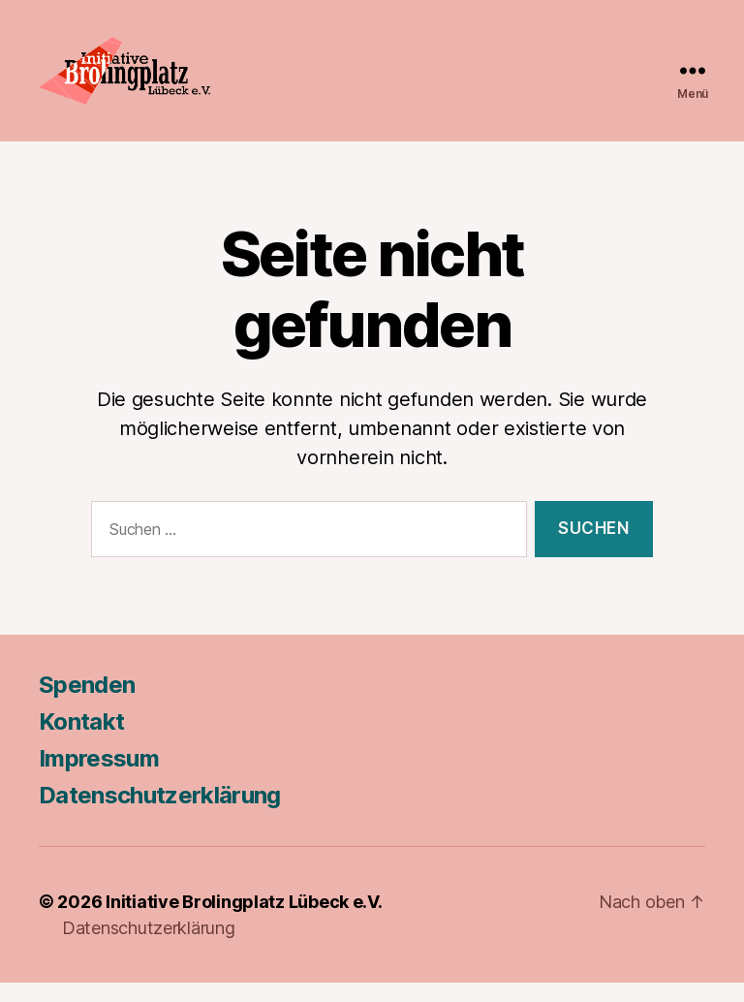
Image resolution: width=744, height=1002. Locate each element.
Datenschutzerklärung (160, 814)
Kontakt (81, 741)
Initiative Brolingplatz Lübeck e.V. (244, 921)
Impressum (99, 778)
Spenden (87, 704)
